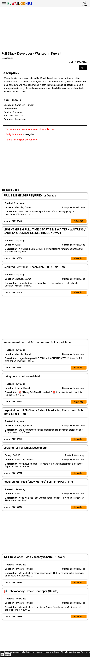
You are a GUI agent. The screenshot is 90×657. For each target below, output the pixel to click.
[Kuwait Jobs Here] (19, 4)
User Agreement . (83, 652)
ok (2, 655)
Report (83, 68)
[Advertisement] (46, 29)
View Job (78, 221)
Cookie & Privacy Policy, (62, 652)
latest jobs (28, 134)
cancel (7, 655)
